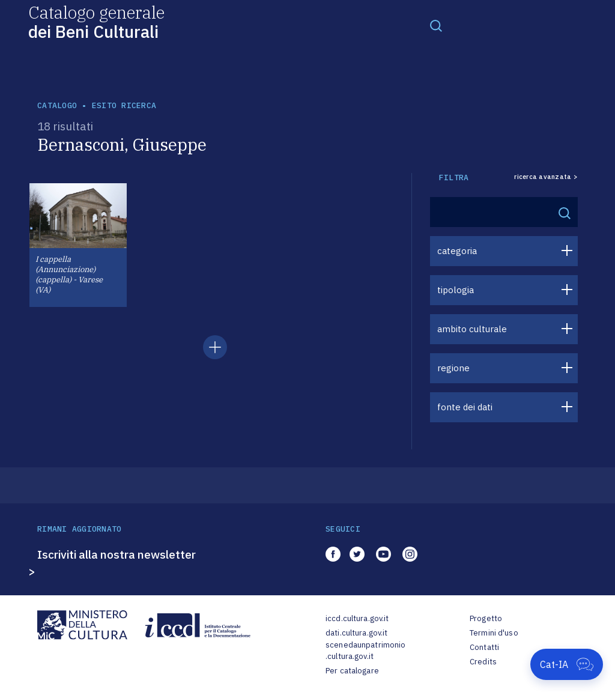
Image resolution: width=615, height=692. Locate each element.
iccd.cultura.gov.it (357, 618)
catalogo (57, 105)
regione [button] (453, 368)
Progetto (486, 618)
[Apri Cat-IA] (566, 664)
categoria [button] (457, 250)
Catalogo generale (96, 21)
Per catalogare (352, 671)
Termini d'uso (494, 633)
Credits (483, 662)
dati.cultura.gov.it (356, 633)
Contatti (484, 647)
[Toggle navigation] (436, 25)
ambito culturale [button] (472, 329)
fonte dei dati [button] (464, 407)
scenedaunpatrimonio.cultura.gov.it (365, 651)
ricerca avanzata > (546, 177)
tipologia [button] (455, 290)
